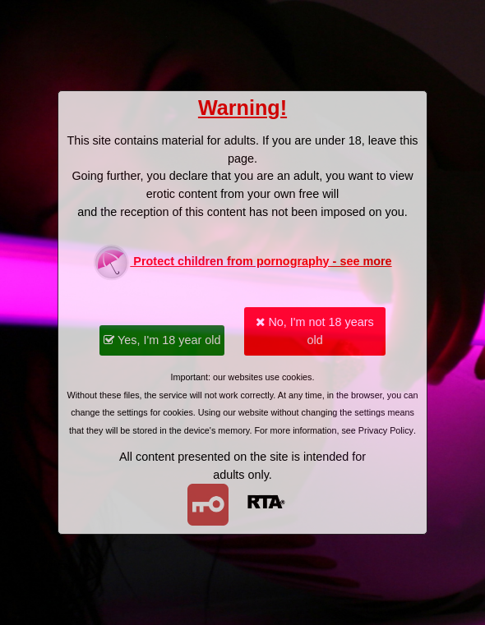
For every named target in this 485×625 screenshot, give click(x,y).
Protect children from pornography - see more (242, 262)
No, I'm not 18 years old (314, 331)
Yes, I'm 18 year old (162, 340)
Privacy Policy (385, 430)
